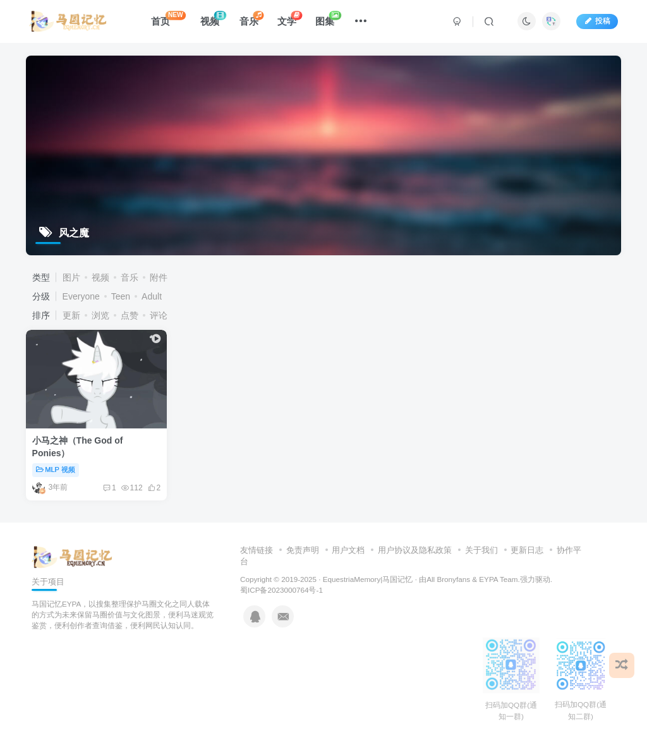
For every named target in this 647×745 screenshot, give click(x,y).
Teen (120, 296)
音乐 (251, 19)
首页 (168, 19)
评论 (158, 315)
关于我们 (481, 550)
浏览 (100, 315)
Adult (152, 296)
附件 (158, 277)
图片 (71, 277)
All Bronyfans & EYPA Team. (473, 579)
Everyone (81, 296)
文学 (289, 19)
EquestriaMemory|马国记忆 (368, 579)
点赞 (129, 315)
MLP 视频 (55, 469)
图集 (328, 19)
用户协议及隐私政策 (415, 550)
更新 (71, 315)
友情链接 (256, 550)
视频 (213, 19)
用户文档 (348, 550)
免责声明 (302, 550)
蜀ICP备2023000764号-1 (281, 590)
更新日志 (527, 550)
